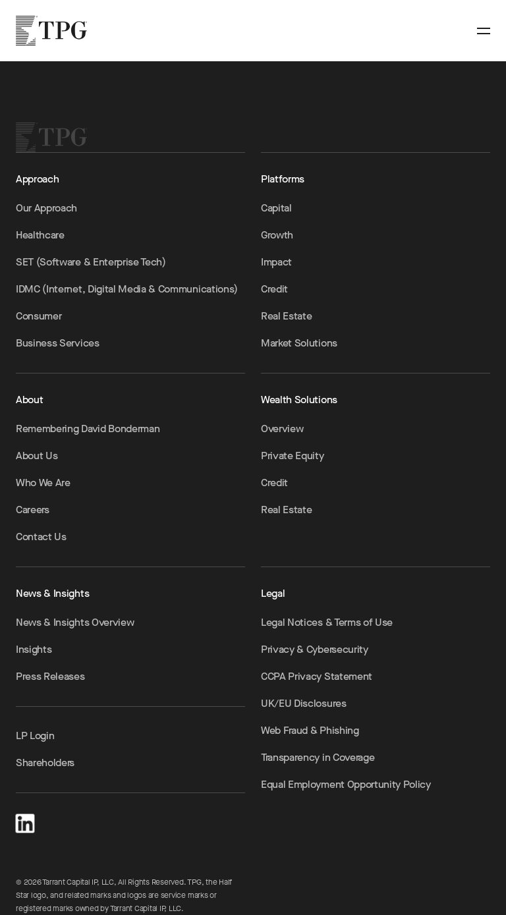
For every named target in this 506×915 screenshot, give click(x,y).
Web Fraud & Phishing (310, 730)
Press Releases (50, 676)
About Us (36, 455)
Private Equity (292, 455)
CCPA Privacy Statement (316, 676)
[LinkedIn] (25, 821)
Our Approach (46, 208)
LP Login (35, 735)
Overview (282, 428)
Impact (276, 262)
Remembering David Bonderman (87, 428)
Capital (276, 208)
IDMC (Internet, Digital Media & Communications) (127, 289)
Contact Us (41, 536)
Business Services (57, 343)
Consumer (38, 316)
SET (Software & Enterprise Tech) (91, 262)
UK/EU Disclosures (304, 703)
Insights (33, 649)
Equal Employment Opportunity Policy (346, 784)
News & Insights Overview (75, 622)
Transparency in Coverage (317, 757)
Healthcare (40, 235)
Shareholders (45, 762)
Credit (274, 289)
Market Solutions (299, 343)
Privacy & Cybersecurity (314, 649)
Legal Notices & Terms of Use (327, 622)
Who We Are (43, 482)
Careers (32, 509)
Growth (277, 235)
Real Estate (286, 316)
